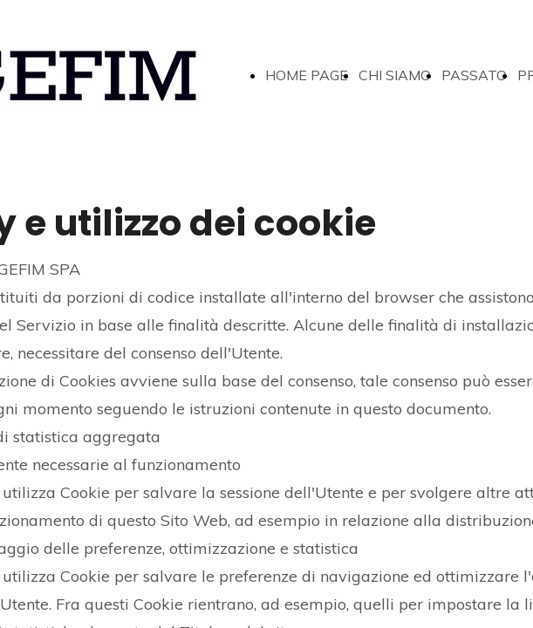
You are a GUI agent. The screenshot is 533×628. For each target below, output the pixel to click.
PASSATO (474, 75)
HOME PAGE (306, 75)
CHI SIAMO (395, 75)
